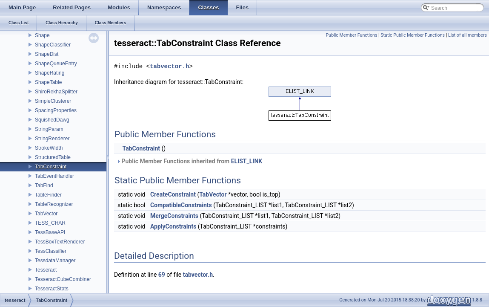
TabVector (46, 214)
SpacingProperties (56, 110)
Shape (42, 35)
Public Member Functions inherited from (189, 161)
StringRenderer (52, 139)
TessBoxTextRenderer (60, 242)
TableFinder (48, 195)
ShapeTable (48, 82)
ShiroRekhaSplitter (56, 92)
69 (161, 274)
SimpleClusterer (53, 101)
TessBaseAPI (50, 232)
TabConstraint (50, 167)
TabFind (44, 185)
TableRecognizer (54, 204)
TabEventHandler (54, 176)
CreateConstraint (173, 194)
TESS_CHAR (50, 223)
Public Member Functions (351, 35)
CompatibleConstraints (181, 205)
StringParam (49, 129)
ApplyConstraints (173, 226)
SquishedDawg (52, 120)
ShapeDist (46, 54)
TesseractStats (52, 289)
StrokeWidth (49, 148)
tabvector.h (169, 66)
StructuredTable (53, 157)
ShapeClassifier (53, 45)
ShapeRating (49, 73)
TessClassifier (50, 251)
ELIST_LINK (247, 161)
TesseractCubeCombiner (63, 279)
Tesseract (46, 270)
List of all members (467, 35)
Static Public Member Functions (412, 35)
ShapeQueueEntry (56, 64)
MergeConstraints (174, 215)
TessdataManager (55, 261)
